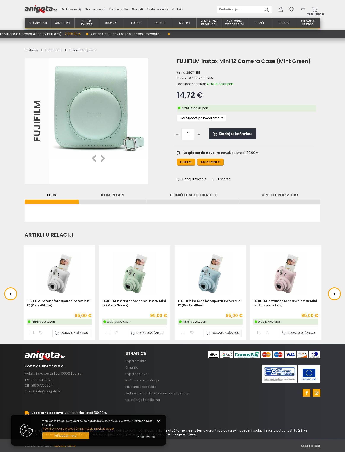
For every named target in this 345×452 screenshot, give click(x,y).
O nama (131, 367)
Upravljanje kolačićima (142, 400)
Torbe (135, 22)
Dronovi (111, 22)
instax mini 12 (210, 162)
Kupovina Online (65, 445)
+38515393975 (41, 380)
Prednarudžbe (118, 9)
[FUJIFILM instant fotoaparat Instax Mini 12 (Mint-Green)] (147, 333)
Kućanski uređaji (308, 23)
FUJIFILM (37, 121)
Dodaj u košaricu (232, 133)
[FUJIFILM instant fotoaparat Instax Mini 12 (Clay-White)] (71, 333)
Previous (10, 293)
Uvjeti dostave (136, 374)
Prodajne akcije (157, 9)
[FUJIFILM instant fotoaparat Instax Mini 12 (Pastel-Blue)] (223, 333)
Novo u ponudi (95, 9)
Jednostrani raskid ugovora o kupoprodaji (157, 393)
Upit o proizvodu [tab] (280, 195)
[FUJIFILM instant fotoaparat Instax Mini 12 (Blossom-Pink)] (298, 333)
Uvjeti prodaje (136, 361)
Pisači (259, 22)
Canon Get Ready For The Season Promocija (125, 34)
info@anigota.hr (48, 391)
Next (334, 293)
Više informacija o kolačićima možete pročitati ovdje (78, 428)
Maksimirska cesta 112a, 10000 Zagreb (53, 373)
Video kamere (87, 23)
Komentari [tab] (112, 195)
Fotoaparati (37, 22)
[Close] (65, 435)
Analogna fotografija (234, 23)
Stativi (184, 22)
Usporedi (222, 179)
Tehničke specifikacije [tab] (193, 195)
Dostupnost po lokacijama (200, 118)
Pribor (160, 22)
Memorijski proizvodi (209, 23)
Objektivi (62, 22)
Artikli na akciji (71, 9)
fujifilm (185, 162)
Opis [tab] (51, 195)
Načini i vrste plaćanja (142, 380)
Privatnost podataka (141, 387)
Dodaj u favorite (192, 179)
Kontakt (177, 9)
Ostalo (284, 22)
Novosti (137, 9)
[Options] (146, 437)
